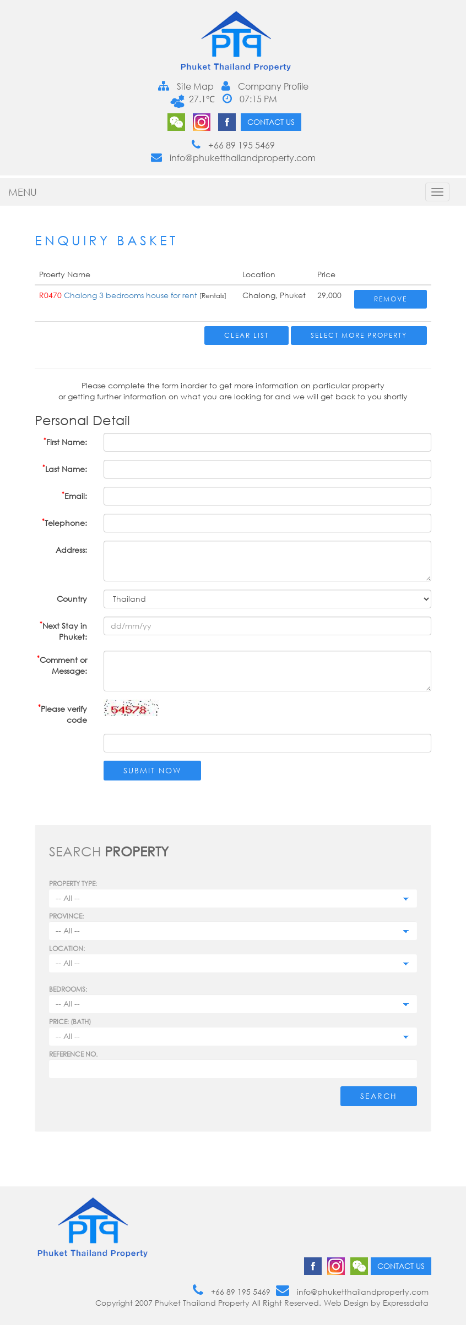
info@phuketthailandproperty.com (233, 157)
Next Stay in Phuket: (63, 630)
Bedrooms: (68, 989)
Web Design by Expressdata (376, 1302)
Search (378, 1096)
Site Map (186, 86)
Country (72, 598)
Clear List (246, 335)
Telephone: (64, 522)
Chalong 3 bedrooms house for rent (131, 295)
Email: (74, 495)
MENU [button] (22, 192)
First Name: (65, 441)
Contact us (271, 122)
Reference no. (73, 1054)
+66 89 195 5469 (233, 145)
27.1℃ (200, 99)
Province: (66, 916)
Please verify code (62, 713)
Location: (67, 948)
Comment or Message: (62, 664)
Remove (390, 299)
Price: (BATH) (70, 1022)
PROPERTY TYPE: (73, 883)
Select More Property (359, 335)
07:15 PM (250, 99)
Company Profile (264, 86)
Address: (71, 549)
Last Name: (64, 468)
